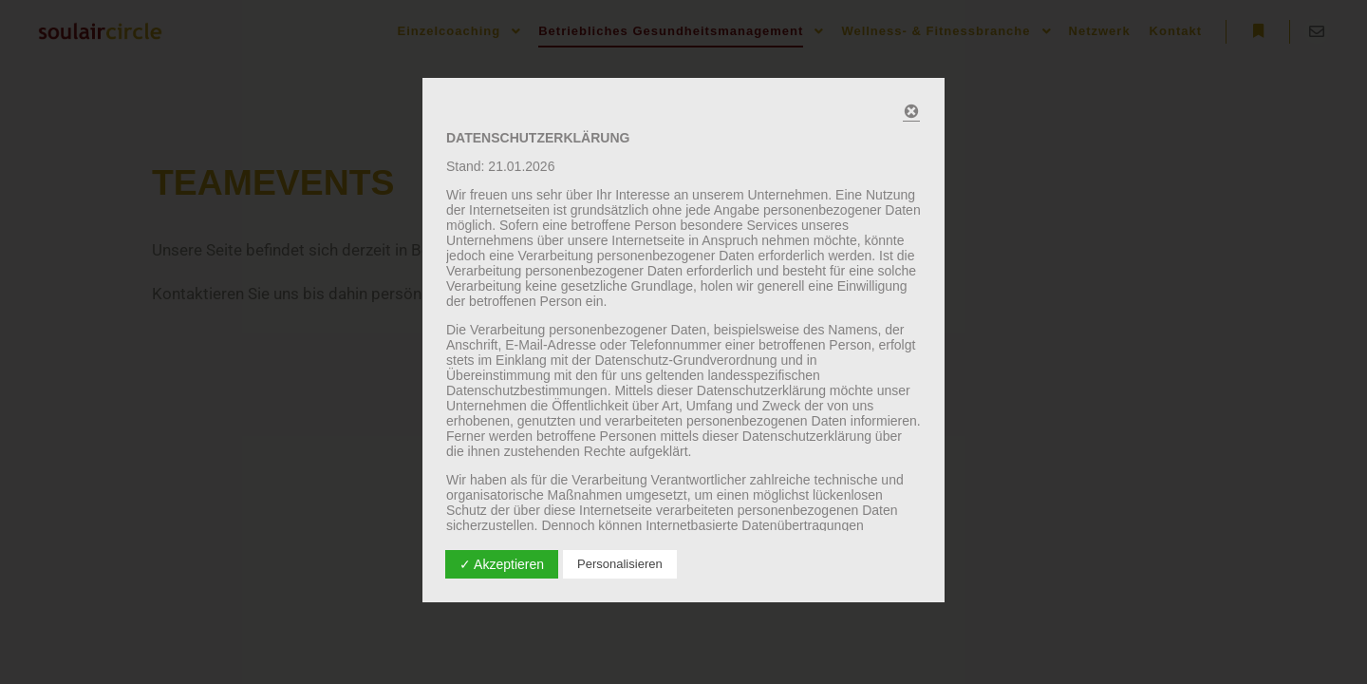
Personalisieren (620, 564)
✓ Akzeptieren (501, 564)
